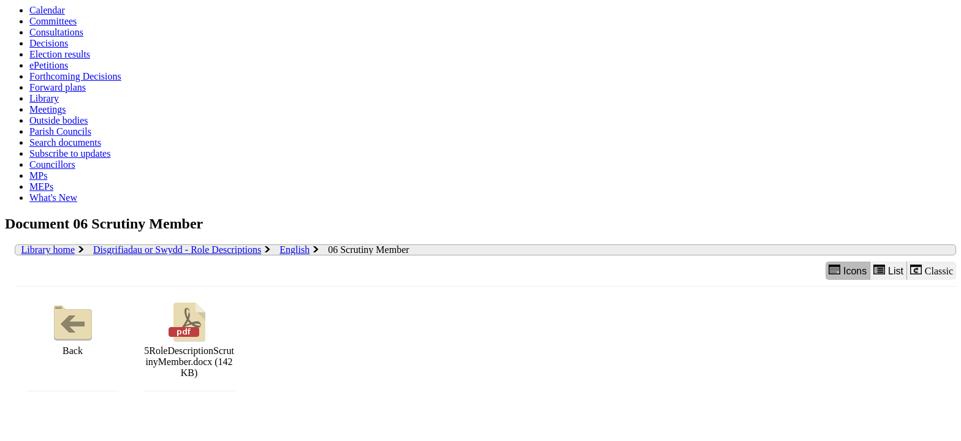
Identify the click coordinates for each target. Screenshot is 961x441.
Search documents (65, 142)
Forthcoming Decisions (75, 76)
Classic (931, 270)
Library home (48, 249)
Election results (59, 54)
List (888, 270)
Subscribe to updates (69, 153)
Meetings (47, 109)
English (294, 249)
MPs (38, 175)
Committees (53, 21)
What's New (53, 197)
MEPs (41, 186)
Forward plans (57, 87)
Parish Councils (60, 131)
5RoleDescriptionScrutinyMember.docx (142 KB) (189, 338)
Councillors (52, 164)
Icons (848, 270)
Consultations (56, 32)
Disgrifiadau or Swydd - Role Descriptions (177, 249)
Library (44, 98)
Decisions (48, 43)
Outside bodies (58, 120)
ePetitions (48, 65)
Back (73, 327)
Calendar (47, 10)
